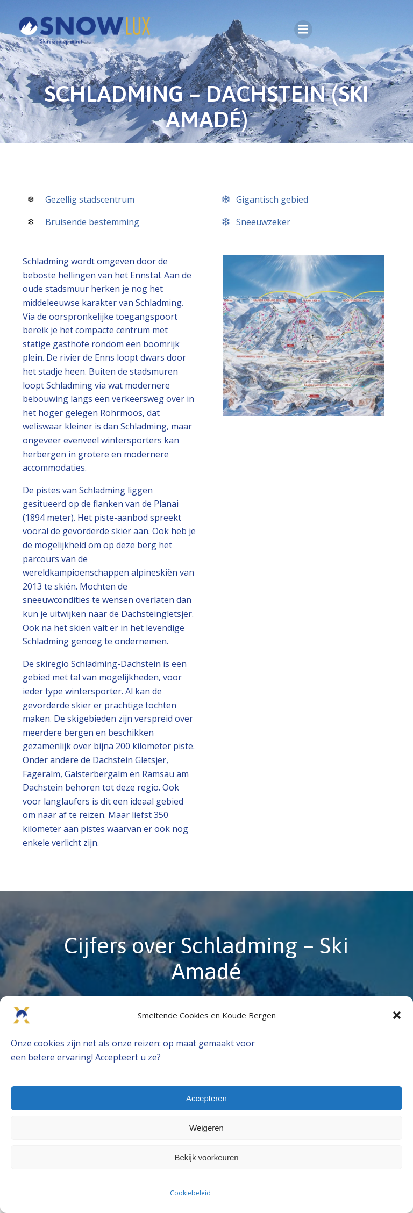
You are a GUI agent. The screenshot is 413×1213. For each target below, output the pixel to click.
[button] (396, 1015)
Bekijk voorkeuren (206, 1157)
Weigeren (206, 1127)
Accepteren (206, 1098)
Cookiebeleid (190, 1192)
